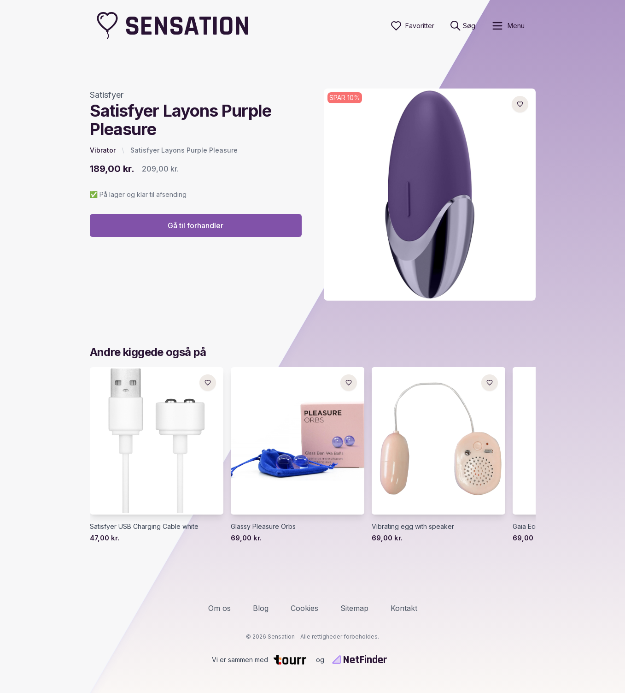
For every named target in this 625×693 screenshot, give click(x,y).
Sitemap (354, 608)
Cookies (304, 608)
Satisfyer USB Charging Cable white (144, 526)
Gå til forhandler (195, 225)
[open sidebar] (508, 26)
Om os (219, 608)
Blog (261, 608)
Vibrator (103, 150)
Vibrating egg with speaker (413, 526)
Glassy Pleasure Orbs (263, 526)
